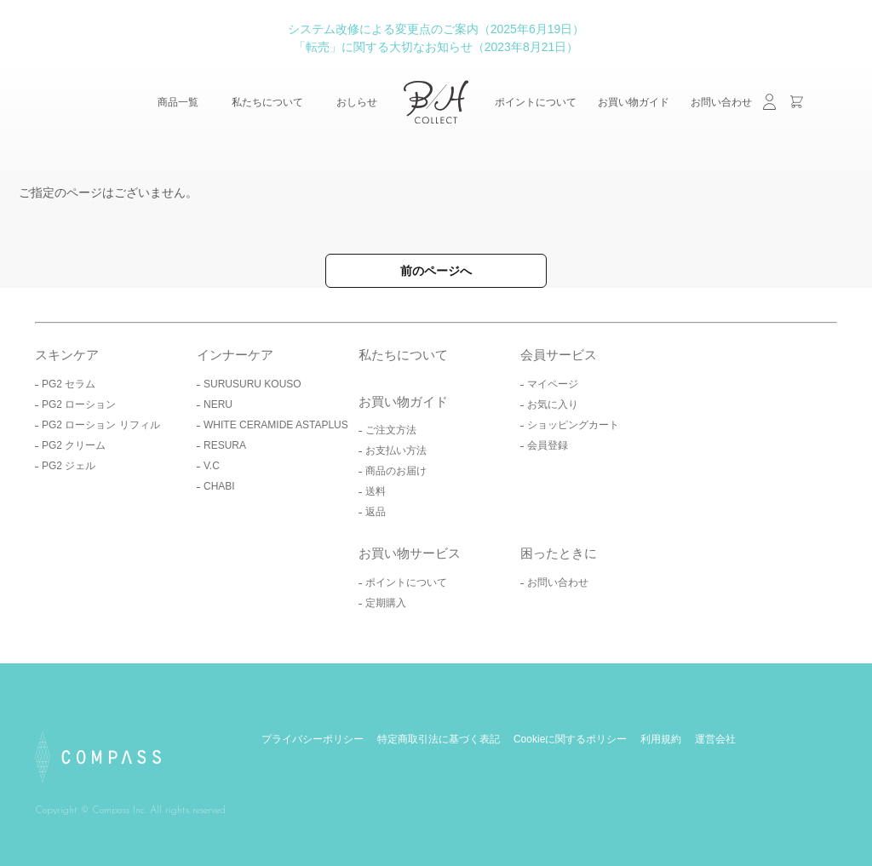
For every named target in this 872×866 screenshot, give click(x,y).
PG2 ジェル (68, 466)
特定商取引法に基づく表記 (438, 739)
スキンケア (67, 354)
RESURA (225, 445)
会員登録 (547, 445)
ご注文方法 (390, 430)
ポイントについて (536, 102)
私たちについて (267, 102)
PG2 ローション (79, 404)
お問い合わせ (721, 102)
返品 (375, 512)
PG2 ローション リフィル (101, 425)
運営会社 (715, 739)
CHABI (219, 486)
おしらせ (356, 102)
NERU (218, 404)
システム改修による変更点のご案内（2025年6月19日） (436, 29)
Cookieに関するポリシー (570, 739)
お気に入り (552, 404)
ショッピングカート (573, 425)
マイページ (552, 384)
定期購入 (385, 603)
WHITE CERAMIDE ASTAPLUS (276, 425)
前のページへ (436, 271)
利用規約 (660, 739)
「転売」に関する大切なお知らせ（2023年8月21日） (436, 47)
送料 (375, 491)
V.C (212, 466)
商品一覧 (178, 102)
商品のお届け (396, 471)
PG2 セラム (68, 384)
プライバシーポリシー (312, 739)
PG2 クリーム (74, 445)
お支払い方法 (396, 450)
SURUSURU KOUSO (252, 384)
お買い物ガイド (633, 102)
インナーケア (235, 354)
